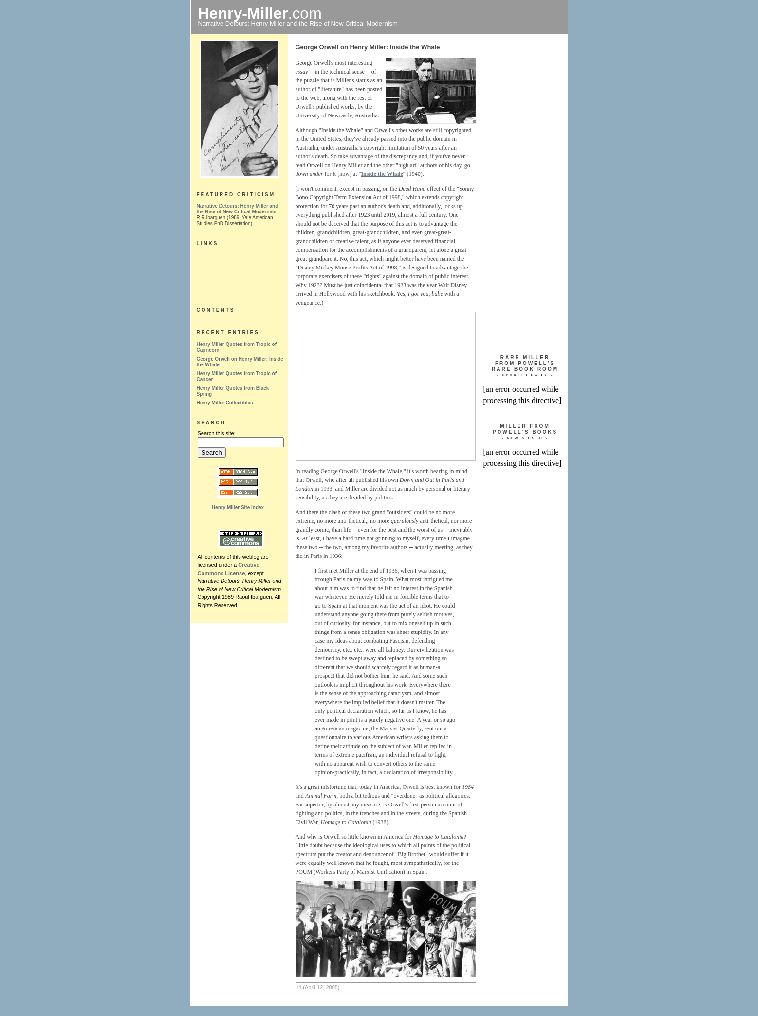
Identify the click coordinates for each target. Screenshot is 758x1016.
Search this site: (217, 433)
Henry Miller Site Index (238, 507)
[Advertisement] (383, 386)
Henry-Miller (243, 13)
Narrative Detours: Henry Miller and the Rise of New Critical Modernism (237, 208)
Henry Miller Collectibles (225, 402)
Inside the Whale (382, 174)
